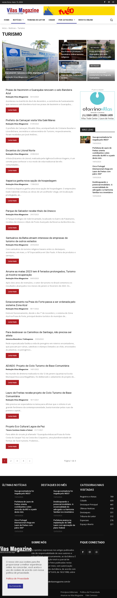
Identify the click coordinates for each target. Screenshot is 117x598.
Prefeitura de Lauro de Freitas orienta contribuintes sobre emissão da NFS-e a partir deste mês (103, 153)
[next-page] (29, 460)
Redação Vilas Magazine (17, 97)
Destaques (94, 48)
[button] (111, 20)
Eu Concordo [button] (15, 586)
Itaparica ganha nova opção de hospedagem (31, 180)
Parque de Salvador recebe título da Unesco (31, 210)
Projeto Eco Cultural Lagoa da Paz (25, 426)
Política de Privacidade (17, 578)
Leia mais (12, 110)
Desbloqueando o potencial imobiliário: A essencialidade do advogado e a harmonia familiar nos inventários (102, 187)
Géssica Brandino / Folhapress (19, 339)
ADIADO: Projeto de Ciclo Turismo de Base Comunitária (37, 365)
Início (4, 28)
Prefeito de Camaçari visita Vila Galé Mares (30, 120)
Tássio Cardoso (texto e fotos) (19, 430)
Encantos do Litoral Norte (20, 150)
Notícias (12, 28)
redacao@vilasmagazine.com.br (55, 581)
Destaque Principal (14, 69)
